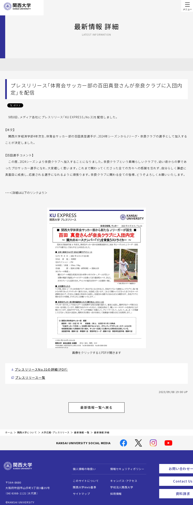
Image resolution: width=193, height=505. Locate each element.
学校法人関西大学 (119, 484)
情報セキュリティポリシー (125, 466)
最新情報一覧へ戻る (101, 405)
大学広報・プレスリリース (55, 429)
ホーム (9, 429)
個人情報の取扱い (82, 466)
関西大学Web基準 (82, 484)
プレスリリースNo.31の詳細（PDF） (37, 369)
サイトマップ (79, 490)
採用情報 (114, 490)
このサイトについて (84, 477)
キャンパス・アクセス (121, 477)
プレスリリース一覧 (28, 376)
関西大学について (27, 429)
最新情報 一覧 (81, 429)
